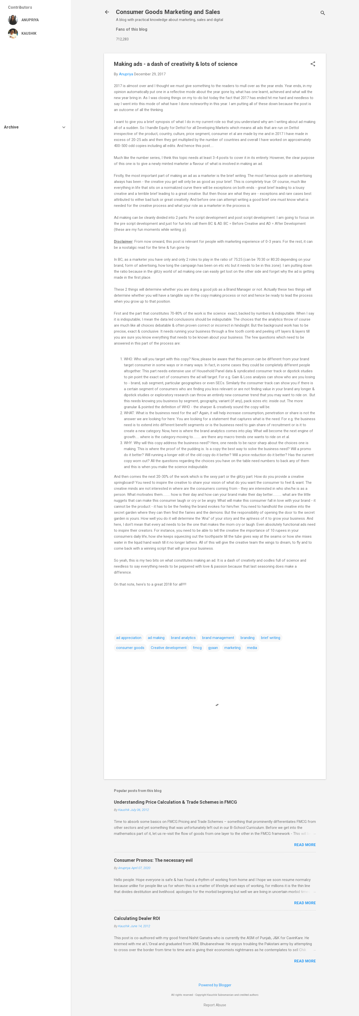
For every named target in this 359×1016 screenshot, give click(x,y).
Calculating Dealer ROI (137, 918)
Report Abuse (215, 1005)
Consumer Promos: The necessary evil (153, 860)
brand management (218, 637)
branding (248, 637)
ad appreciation (128, 637)
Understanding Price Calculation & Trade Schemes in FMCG (175, 802)
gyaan (213, 647)
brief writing (270, 637)
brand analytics (183, 637)
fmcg (197, 647)
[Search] (323, 13)
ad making (156, 637)
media (252, 647)
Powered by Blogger (215, 985)
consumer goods (130, 647)
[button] (313, 64)
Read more (305, 845)
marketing (232, 647)
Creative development (168, 647)
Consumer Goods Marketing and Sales (168, 11)
